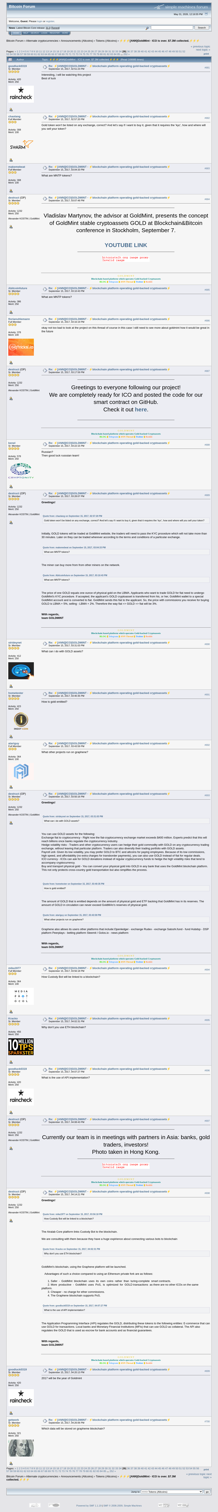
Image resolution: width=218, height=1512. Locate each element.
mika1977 (14, 968)
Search (35, 33)
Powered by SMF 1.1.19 (89, 1505)
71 (70, 54)
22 (78, 51)
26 (92, 51)
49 (173, 51)
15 (54, 51)
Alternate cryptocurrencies (42, 40)
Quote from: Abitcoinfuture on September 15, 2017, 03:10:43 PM (75, 575)
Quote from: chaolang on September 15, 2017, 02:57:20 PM (72, 516)
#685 (207, 289)
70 (66, 54)
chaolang (14, 116)
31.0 (48, 28)
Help (25, 33)
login (40, 21)
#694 (207, 969)
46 (163, 51)
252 (125, 54)
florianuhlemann (19, 319)
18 (64, 51)
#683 (207, 168)
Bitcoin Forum (14, 40)
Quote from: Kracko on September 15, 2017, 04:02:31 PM (71, 1249)
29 (102, 51)
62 (38, 54)
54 (11, 54)
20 (71, 51)
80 (101, 54)
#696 (207, 1070)
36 (128, 51)
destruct (13, 197)
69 (63, 54)
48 (170, 51)
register (50, 21)
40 (142, 51)
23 (82, 51)
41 (145, 51)
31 (109, 51)
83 (111, 54)
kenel (11, 443)
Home (16, 33)
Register (55, 33)
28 (99, 51)
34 (120, 51)
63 (42, 54)
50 (176, 51)
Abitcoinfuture (17, 288)
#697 (207, 1121)
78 (94, 54)
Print (206, 54)
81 (104, 54)
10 (37, 51)
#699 (207, 1371)
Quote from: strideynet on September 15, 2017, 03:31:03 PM (73, 816)
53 (7, 54)
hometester (15, 693)
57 (21, 54)
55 (14, 54)
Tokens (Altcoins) (106, 40)
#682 (207, 118)
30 (106, 51)
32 (113, 51)
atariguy (13, 743)
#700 (207, 1421)
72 (73, 54)
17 (61, 51)
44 (156, 51)
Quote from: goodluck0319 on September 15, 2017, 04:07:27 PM (75, 1306)
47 (166, 51)
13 (47, 51)
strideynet (15, 642)
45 (159, 51)
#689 (207, 495)
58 (25, 54)
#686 (207, 320)
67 (56, 54)
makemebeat (16, 166)
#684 (207, 199)
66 (52, 54)
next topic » (203, 49)
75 (84, 54)
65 (49, 54)
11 (40, 51)
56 (18, 54)
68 (59, 54)
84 (115, 54)
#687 (207, 371)
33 (116, 51)
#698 (207, 1193)
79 (97, 54)
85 (118, 54)
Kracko (13, 1018)
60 (32, 54)
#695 (207, 1020)
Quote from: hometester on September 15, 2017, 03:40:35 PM (73, 884)
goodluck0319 (17, 66)
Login (44, 33)
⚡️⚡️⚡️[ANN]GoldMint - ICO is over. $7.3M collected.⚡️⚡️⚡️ (159, 40)
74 (80, 54)
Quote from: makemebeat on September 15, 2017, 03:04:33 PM (74, 547)
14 (50, 51)
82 (108, 54)
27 (96, 51)
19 (68, 51)
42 (149, 51)
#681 (207, 67)
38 (135, 51)
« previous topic (200, 46)
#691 (207, 694)
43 (152, 51)
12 (44, 51)
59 (28, 54)
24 (85, 51)
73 (77, 54)
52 (183, 51)
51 (180, 51)
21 (75, 51)
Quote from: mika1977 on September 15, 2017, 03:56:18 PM (72, 1214)
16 (57, 51)
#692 (207, 745)
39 (139, 51)
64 (45, 54)
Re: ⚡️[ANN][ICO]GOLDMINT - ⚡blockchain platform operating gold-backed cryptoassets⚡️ (109, 66)
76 (87, 54)
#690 (207, 644)
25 (88, 51)
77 (90, 54)
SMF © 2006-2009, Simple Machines (122, 1505)
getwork (13, 1419)
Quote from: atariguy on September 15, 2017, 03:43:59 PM (72, 915)
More (65, 33)
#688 (207, 444)
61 (35, 54)
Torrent (55, 28)
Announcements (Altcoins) (77, 40)
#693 (207, 795)
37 (132, 51)
